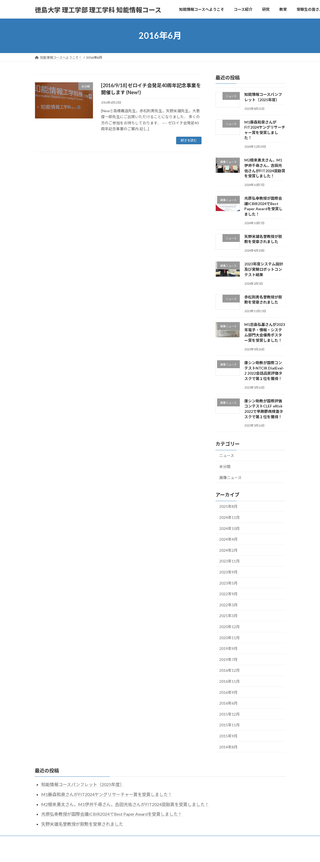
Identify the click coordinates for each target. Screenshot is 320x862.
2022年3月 (228, 604)
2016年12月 (229, 670)
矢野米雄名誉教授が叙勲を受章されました (82, 823)
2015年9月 (228, 736)
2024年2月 (228, 550)
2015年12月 (229, 714)
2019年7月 (228, 659)
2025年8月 (228, 506)
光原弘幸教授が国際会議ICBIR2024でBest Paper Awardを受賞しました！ (111, 814)
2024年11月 (229, 517)
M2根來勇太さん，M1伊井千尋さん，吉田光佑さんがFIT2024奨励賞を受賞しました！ (125, 804)
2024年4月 (228, 539)
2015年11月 (229, 725)
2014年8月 (228, 746)
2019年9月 (228, 648)
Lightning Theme (159, 853)
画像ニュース (230, 477)
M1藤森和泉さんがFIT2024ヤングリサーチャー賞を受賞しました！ (106, 794)
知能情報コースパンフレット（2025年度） (82, 784)
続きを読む (189, 140)
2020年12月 (229, 626)
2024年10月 (229, 528)
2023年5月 (228, 582)
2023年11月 (229, 561)
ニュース (226, 455)
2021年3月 (228, 615)
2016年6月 (228, 703)
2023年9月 (228, 572)
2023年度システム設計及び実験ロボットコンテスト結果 (263, 269)
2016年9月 (228, 692)
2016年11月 (229, 681)
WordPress (131, 853)
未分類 (225, 466)
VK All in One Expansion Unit (194, 853)
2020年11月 (229, 637)
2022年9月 (228, 594)
